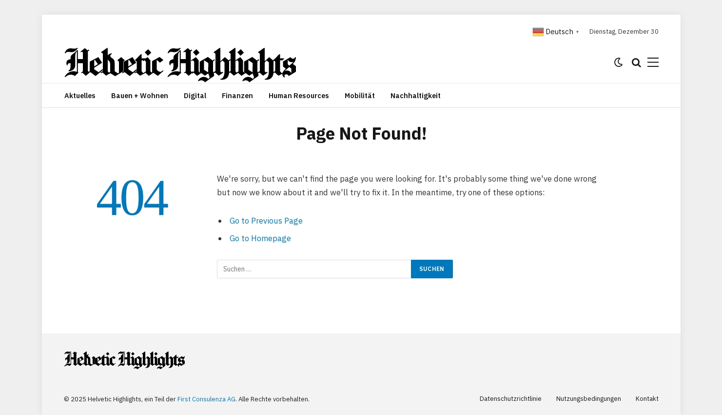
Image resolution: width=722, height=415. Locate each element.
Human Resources (299, 95)
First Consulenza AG (206, 399)
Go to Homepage (260, 238)
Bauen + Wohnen (139, 95)
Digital (195, 95)
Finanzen (237, 95)
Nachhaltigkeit (415, 95)
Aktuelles (80, 95)
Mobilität (360, 95)
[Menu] (653, 62)
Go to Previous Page (266, 220)
